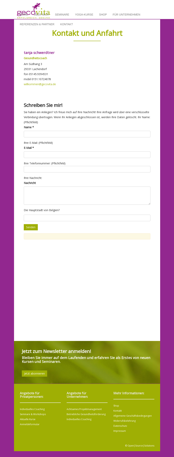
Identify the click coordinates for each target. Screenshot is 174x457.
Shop (103, 14)
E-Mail (29, 148)
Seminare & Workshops (33, 414)
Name (29, 127)
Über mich (41, 14)
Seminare (62, 14)
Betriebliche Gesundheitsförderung (86, 414)
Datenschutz (120, 426)
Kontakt (66, 24)
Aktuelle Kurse (27, 419)
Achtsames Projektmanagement (84, 409)
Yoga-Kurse (84, 14)
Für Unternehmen (126, 14)
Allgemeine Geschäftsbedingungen (132, 415)
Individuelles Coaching (32, 409)
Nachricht (30, 183)
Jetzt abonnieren (34, 373)
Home (24, 14)
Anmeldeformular (30, 424)
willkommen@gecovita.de (40, 84)
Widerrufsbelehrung (124, 420)
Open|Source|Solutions (141, 445)
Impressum (119, 431)
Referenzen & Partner (37, 24)
